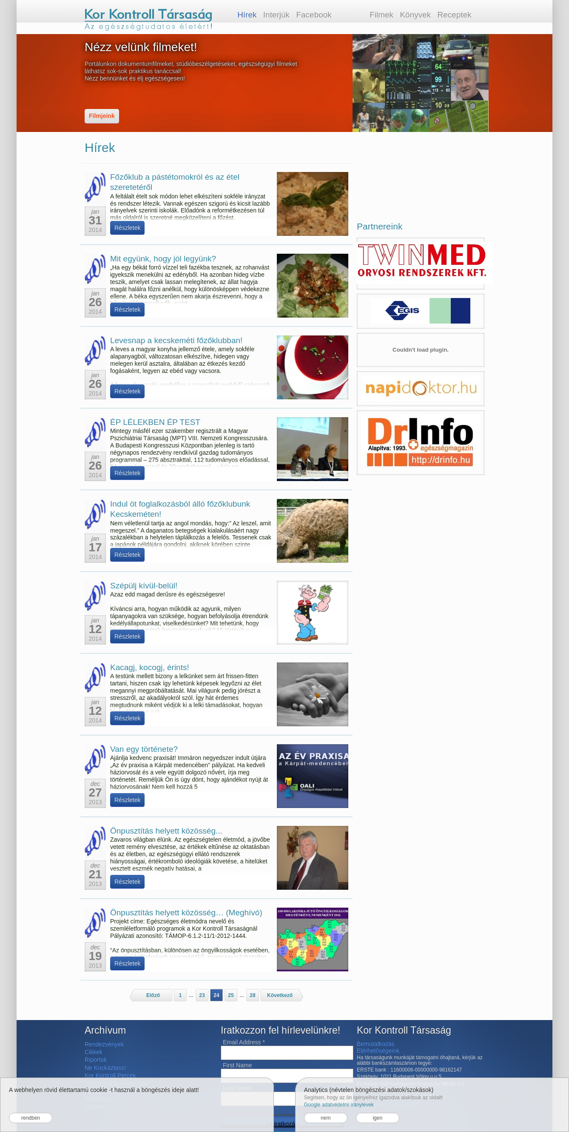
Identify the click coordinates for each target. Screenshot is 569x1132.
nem (325, 1118)
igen (377, 1118)
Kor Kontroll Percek (110, 1075)
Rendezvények (104, 1044)
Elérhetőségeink (378, 1050)
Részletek (127, 227)
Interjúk (276, 14)
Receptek (455, 14)
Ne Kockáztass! (105, 1067)
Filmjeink (102, 115)
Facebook (313, 14)
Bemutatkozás (376, 1043)
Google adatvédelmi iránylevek (339, 1105)
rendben (30, 1118)
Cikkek (93, 1052)
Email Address (244, 1042)
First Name (237, 1065)
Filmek (381, 14)
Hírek (246, 14)
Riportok (96, 1059)
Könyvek (415, 14)
